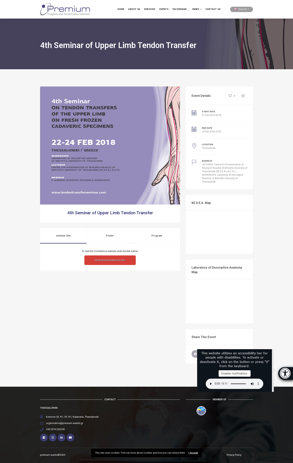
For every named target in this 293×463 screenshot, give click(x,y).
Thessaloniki (209, 148)
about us (134, 9)
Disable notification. (234, 373)
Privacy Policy (234, 454)
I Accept (193, 453)
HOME (120, 9)
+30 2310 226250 (55, 429)
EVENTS (164, 9)
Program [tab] (156, 235)
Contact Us (213, 9)
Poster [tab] (110, 235)
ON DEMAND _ (180, 9)
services (150, 9)
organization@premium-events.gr (64, 423)
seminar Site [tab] (63, 235)
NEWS (197, 9)
